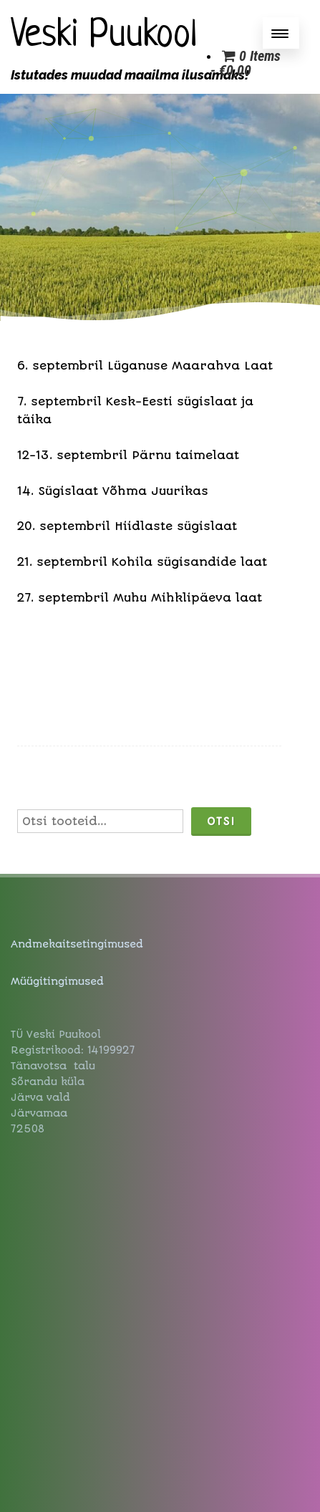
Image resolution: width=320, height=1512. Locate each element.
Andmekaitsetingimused (77, 944)
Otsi (221, 821)
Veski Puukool (104, 36)
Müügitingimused (57, 981)
